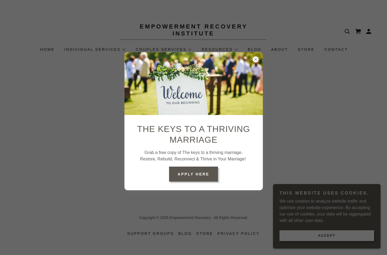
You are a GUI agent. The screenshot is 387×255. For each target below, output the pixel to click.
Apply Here (193, 174)
